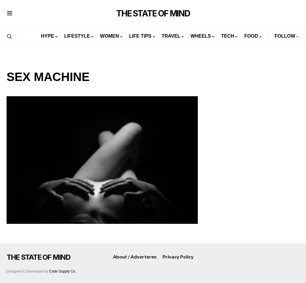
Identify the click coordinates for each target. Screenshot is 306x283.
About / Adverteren (135, 256)
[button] (10, 13)
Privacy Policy (178, 256)
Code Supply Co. (62, 271)
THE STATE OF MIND (153, 13)
